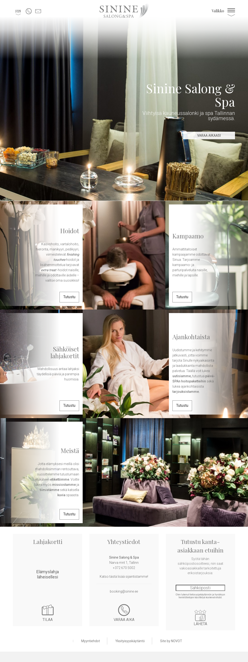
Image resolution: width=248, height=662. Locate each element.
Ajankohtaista (191, 337)
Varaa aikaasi (209, 135)
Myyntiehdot (90, 641)
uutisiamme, (182, 376)
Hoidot (69, 231)
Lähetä (200, 615)
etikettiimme (59, 479)
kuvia (61, 495)
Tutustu (69, 297)
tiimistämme (50, 490)
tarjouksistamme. (186, 391)
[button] (18, 11)
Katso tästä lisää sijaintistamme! (124, 576)
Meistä (70, 450)
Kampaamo (188, 236)
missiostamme (64, 484)
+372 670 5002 (124, 568)
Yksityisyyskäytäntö (130, 641)
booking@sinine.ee (124, 591)
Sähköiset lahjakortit (64, 352)
